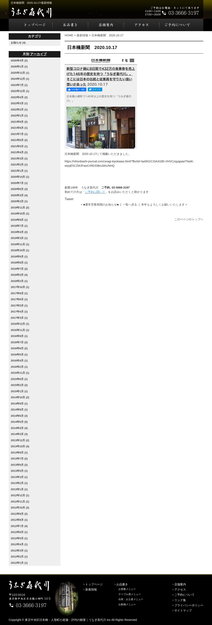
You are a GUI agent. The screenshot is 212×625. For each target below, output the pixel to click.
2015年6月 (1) (19, 379)
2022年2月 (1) (19, 109)
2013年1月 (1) (19, 489)
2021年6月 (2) (19, 140)
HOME (69, 35)
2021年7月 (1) (19, 134)
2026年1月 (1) (19, 66)
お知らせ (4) (18, 42)
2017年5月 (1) (19, 305)
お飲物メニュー (127, 604)
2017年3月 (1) (19, 317)
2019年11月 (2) (20, 207)
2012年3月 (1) (19, 550)
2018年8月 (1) (19, 262)
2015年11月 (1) (20, 372)
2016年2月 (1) (19, 366)
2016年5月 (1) (19, 354)
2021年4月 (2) (19, 152)
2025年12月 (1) (20, 72)
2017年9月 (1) (19, 293)
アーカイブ (38, 54)
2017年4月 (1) (19, 311)
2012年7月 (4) (19, 526)
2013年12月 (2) (20, 440)
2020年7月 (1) (19, 183)
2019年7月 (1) (19, 225)
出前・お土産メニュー (130, 599)
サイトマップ (183, 610)
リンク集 (180, 600)
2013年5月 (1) (19, 470)
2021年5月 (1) (19, 146)
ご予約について (181, 25)
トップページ (31, 25)
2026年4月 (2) (19, 60)
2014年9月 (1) (19, 403)
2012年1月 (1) (19, 562)
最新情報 (82, 35)
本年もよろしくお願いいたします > (164, 204)
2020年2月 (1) (19, 201)
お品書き (70, 25)
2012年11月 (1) (20, 501)
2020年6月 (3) (19, 189)
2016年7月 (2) (19, 342)
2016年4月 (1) (19, 360)
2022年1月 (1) (19, 115)
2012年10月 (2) (20, 507)
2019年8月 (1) (19, 219)
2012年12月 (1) (20, 495)
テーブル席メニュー (129, 594)
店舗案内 (106, 25)
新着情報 (91, 589)
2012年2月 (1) (19, 556)
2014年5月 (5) (19, 421)
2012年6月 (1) (19, 532)
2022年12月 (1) (20, 91)
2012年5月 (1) (19, 538)
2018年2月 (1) (19, 281)
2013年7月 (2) (19, 458)
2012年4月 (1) (19, 544)
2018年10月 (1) (20, 250)
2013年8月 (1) (19, 452)
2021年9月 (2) (19, 121)
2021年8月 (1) (19, 127)
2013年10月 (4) (20, 446)
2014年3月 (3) (19, 434)
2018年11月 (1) (20, 244)
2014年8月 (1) (19, 409)
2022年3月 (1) (19, 103)
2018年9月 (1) (19, 256)
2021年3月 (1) (19, 158)
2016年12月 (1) (20, 323)
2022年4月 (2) (19, 97)
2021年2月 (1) (19, 164)
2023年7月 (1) (19, 85)
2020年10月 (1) (20, 176)
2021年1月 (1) (19, 170)
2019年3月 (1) (19, 238)
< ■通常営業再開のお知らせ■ (100, 204)
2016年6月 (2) (19, 348)
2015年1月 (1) (19, 391)
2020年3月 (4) (19, 195)
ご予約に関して (95, 192)
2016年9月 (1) (19, 336)
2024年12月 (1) (20, 78)
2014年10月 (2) (20, 397)
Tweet (69, 199)
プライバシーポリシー (188, 605)
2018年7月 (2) (19, 268)
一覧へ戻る (130, 204)
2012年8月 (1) (19, 519)
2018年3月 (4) (19, 274)
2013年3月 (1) (19, 477)
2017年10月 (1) (20, 287)
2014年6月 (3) (19, 415)
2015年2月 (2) (19, 385)
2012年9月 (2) (19, 513)
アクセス (141, 25)
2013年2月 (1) (19, 483)
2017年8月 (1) (19, 299)
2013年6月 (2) (19, 464)
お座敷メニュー (127, 589)
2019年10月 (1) (20, 213)
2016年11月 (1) (20, 330)
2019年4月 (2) (19, 232)
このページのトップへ (188, 219)
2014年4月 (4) (19, 428)
